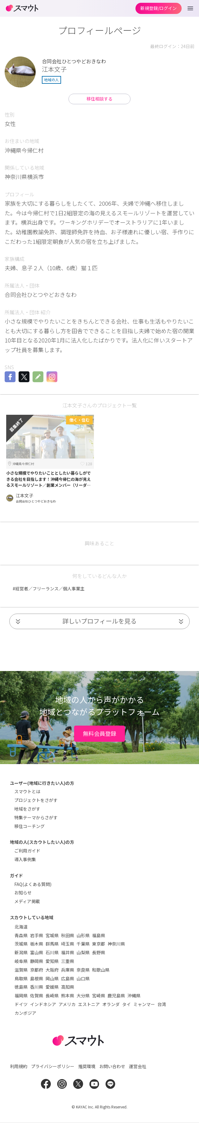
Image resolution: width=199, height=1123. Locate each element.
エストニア (89, 1004)
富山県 (36, 952)
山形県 (83, 935)
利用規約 (18, 1066)
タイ (126, 1004)
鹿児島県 (116, 995)
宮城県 (52, 935)
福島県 (98, 935)
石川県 (52, 952)
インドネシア (43, 1004)
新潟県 (21, 952)
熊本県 (67, 995)
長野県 (98, 952)
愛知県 (52, 961)
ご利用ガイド (27, 851)
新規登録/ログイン (158, 8)
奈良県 (83, 970)
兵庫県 (67, 970)
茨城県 (21, 944)
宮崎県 (98, 995)
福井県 (67, 952)
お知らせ (23, 892)
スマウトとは (27, 791)
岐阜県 (21, 961)
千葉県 (83, 944)
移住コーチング (29, 826)
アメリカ (67, 1004)
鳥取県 (21, 978)
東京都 (98, 944)
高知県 (67, 987)
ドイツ (21, 1004)
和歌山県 (100, 970)
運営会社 (137, 1066)
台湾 (161, 1004)
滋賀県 (21, 970)
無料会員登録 (99, 733)
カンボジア (25, 1013)
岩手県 (36, 935)
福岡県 (21, 995)
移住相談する (99, 99)
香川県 (36, 987)
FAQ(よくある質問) (32, 884)
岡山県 (52, 978)
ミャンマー (144, 1004)
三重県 (67, 961)
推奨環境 (86, 1066)
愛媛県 (52, 987)
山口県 (83, 978)
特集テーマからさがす (36, 817)
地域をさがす (27, 809)
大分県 (83, 995)
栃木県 (36, 944)
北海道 (21, 927)
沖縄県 (133, 995)
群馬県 (52, 944)
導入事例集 (25, 859)
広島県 (67, 978)
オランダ (111, 1004)
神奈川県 (116, 944)
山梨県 (83, 952)
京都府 (36, 970)
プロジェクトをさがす (36, 800)
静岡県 (36, 961)
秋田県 (67, 935)
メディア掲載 (27, 901)
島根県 (36, 978)
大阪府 (52, 970)
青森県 (21, 935)
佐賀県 (36, 995)
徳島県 (21, 987)
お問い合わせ (112, 1066)
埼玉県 (67, 944)
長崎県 (52, 995)
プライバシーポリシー (52, 1066)
